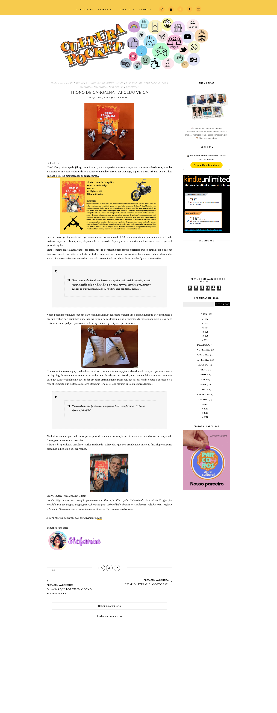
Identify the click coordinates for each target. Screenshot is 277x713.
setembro (203, 360)
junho (203, 374)
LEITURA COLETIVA (138, 83)
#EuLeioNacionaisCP (62, 83)
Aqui (99, 517)
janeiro (203, 399)
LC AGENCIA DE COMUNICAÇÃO (105, 83)
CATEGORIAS (84, 9)
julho (203, 370)
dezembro (204, 345)
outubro (203, 354)
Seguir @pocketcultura (206, 165)
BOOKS (79, 83)
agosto (203, 365)
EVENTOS (145, 9)
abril (203, 384)
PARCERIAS (116, 87)
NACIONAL (101, 87)
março (203, 389)
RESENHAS (105, 9)
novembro (204, 350)
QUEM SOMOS (125, 9)
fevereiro (204, 394)
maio (204, 379)
